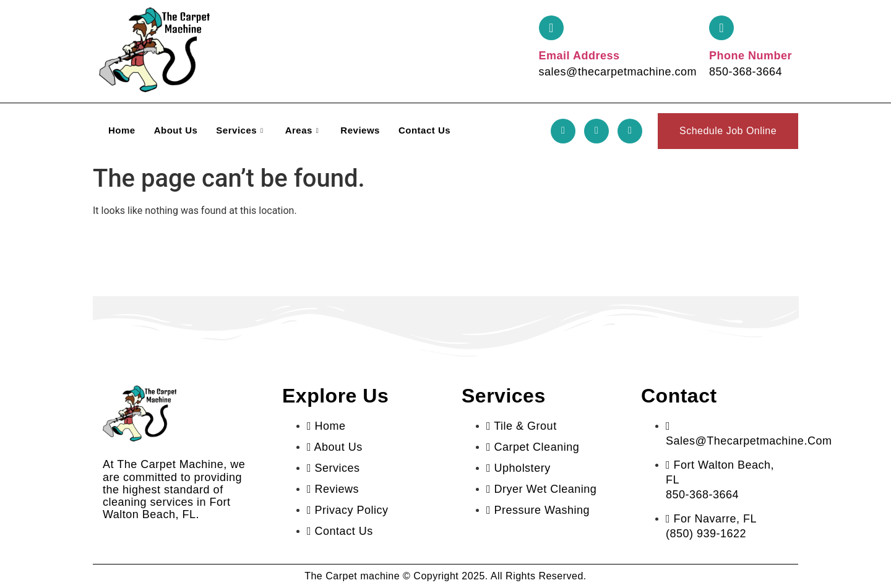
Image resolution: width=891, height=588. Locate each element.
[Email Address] (551, 27)
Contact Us (424, 130)
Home (122, 130)
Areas (303, 130)
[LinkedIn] (630, 131)
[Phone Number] (721, 27)
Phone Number (750, 55)
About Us (176, 130)
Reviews (360, 130)
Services (241, 130)
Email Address (579, 55)
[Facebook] (563, 131)
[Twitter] (596, 131)
